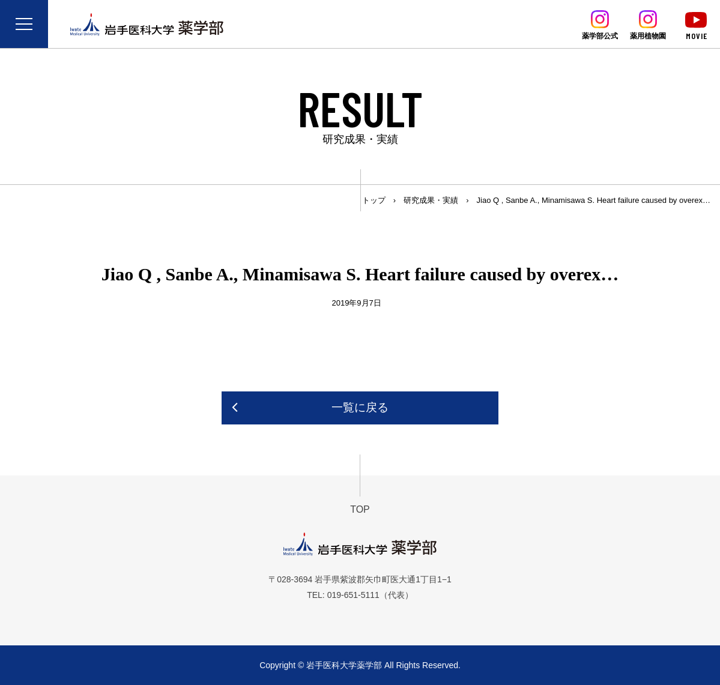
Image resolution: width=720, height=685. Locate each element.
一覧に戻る (360, 407)
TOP (360, 509)
